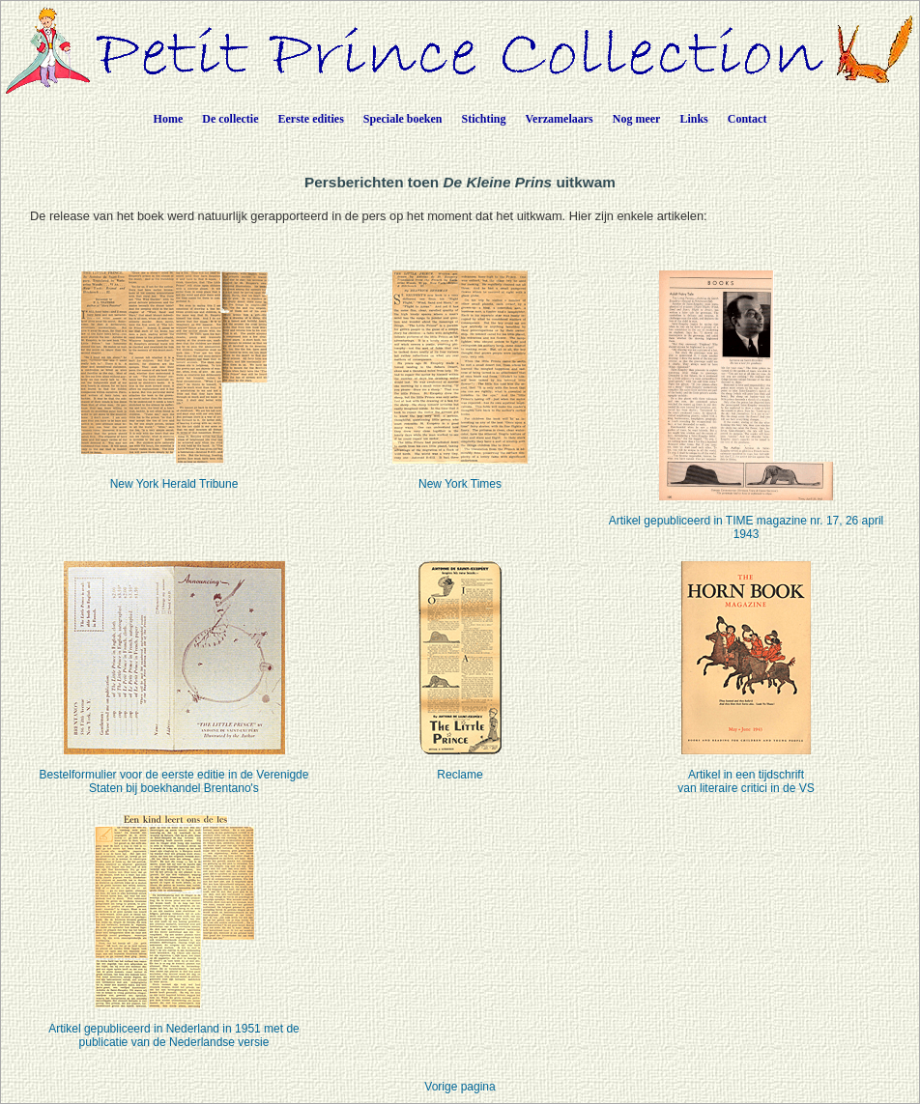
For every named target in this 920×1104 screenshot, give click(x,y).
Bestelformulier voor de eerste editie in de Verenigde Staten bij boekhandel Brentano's (174, 769)
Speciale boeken (403, 119)
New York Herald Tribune (174, 472)
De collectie (230, 119)
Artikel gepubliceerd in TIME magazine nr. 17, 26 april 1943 (746, 515)
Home (169, 119)
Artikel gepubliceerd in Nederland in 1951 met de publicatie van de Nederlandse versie (174, 1023)
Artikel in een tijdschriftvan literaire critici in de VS (745, 769)
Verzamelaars (559, 119)
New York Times (460, 472)
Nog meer (637, 119)
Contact (747, 119)
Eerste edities (311, 119)
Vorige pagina (459, 1086)
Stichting (484, 119)
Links (693, 119)
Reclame (460, 762)
